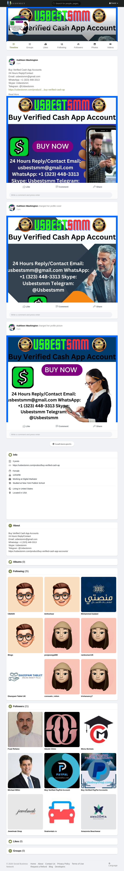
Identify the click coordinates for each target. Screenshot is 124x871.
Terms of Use (78, 864)
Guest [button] (113, 3)
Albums (17, 562)
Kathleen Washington (50, 26)
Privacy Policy (63, 864)
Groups (17, 851)
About (40, 864)
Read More (14, 94)
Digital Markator (30, 479)
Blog (51, 866)
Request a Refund (38, 866)
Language (113, 864)
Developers (60, 866)
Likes (16, 841)
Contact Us (50, 864)
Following (18, 571)
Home (33, 864)
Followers (18, 706)
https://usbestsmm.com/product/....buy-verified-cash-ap (37, 89)
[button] (66, 3)
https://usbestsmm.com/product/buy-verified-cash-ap (36, 465)
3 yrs (18, 63)
